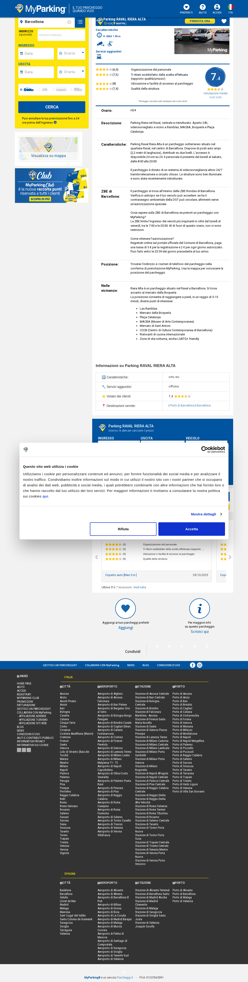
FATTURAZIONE (26, 705)
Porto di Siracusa (183, 766)
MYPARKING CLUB (28, 698)
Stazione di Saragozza (148, 912)
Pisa (62, 784)
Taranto (64, 831)
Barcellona (204, 405)
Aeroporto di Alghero (110, 693)
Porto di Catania (182, 712)
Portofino (65, 791)
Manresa (65, 912)
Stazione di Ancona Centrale (152, 693)
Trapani (64, 838)
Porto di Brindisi (182, 704)
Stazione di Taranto (146, 824)
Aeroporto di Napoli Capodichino (109, 768)
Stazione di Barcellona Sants (152, 894)
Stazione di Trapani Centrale (152, 842)
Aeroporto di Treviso (110, 824)
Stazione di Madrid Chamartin (146, 903)
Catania (64, 719)
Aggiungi (125, 628)
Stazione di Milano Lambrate (152, 748)
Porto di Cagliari (182, 708)
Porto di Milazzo (183, 730)
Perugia (64, 780)
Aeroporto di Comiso (110, 737)
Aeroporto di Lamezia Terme (114, 751)
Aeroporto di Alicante (110, 890)
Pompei (64, 788)
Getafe (64, 897)
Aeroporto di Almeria (110, 894)
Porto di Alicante (183, 890)
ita (230, 12)
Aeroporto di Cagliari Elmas (114, 726)
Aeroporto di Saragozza (112, 948)
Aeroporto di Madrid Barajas (115, 919)
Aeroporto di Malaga (110, 922)
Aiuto (203, 9)
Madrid (64, 904)
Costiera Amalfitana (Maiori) (76, 733)
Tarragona (66, 930)
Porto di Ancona (182, 693)
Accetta (191, 529)
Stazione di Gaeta (145, 726)
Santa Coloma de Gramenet (76, 919)
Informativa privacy (31, 741)
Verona (64, 849)
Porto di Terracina (183, 773)
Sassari (64, 817)
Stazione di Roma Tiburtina (151, 813)
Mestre (64, 762)
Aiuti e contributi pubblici (35, 738)
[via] (61, 35)
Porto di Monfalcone (185, 733)
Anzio (63, 697)
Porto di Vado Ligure (185, 784)
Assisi (63, 704)
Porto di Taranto (182, 770)
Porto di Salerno (182, 759)
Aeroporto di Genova (110, 748)
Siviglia (64, 926)
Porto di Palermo (183, 744)
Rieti (62, 799)
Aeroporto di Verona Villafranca (110, 833)
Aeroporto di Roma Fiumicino (109, 811)
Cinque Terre (67, 722)
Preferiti (186, 9)
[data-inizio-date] (38, 53)
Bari (62, 708)
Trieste (64, 842)
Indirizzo (26, 33)
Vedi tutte (139, 587)
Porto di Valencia (183, 901)
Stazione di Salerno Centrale (152, 820)
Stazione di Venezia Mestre (151, 849)
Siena (63, 824)
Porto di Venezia (182, 788)
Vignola (64, 853)
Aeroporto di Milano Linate (114, 755)
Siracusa (65, 827)
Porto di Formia (182, 719)
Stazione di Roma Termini (150, 809)
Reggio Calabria (69, 795)
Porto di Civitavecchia (186, 715)
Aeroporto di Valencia (111, 959)
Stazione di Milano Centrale (151, 744)
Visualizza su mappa (48, 156)
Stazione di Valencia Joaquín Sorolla (147, 924)
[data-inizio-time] (73, 53)
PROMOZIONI (25, 701)
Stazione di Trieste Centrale (151, 846)
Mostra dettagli (203, 514)
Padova (64, 773)
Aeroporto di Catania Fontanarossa (110, 731)
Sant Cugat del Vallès (73, 915)
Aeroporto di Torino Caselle (114, 820)
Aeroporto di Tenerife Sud (113, 955)
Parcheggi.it (125, 977)
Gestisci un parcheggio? (60, 665)
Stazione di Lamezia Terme (151, 737)
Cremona (65, 737)
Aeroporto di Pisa (108, 791)
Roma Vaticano (69, 806)
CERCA (52, 107)
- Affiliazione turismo (32, 719)
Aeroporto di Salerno (110, 817)
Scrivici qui (200, 632)
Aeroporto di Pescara (110, 788)
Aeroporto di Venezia (110, 827)
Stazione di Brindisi (146, 708)
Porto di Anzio (181, 697)
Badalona (65, 890)
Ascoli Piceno (68, 701)
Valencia (65, 933)
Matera (64, 759)
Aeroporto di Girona (109, 908)
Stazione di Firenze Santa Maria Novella (150, 721)
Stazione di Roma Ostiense (151, 806)
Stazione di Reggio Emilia (150, 795)
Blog (146, 665)
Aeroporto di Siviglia (110, 951)
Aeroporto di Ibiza (108, 912)
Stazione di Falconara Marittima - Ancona (148, 713)
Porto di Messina (183, 726)
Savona (64, 820)
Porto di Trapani (182, 777)
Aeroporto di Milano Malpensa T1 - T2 (110, 760)
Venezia (64, 846)
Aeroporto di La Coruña (112, 915)
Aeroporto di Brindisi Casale (114, 722)
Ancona (64, 693)
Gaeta (63, 744)
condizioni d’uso (168, 665)
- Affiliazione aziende (31, 716)
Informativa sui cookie (33, 745)
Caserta (64, 715)
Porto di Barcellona (182, 405)
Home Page (24, 683)
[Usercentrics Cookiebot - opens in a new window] (204, 449)
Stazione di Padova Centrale (152, 780)
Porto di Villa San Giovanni (188, 791)
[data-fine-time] (73, 72)
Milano (64, 766)
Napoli (64, 770)
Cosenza (65, 730)
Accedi (217, 12)
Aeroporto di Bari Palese (112, 704)
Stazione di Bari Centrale (150, 697)
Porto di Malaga (182, 897)
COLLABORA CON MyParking (102, 665)
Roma (63, 802)
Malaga (64, 908)
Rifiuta (123, 529)
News (131, 665)
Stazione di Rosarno (147, 817)
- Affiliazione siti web (32, 723)
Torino (64, 835)
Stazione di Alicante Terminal (152, 890)
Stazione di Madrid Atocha (151, 897)
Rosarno (65, 809)
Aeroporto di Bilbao (109, 904)
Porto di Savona (182, 762)
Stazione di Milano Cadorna (151, 741)
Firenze (64, 741)
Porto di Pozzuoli (183, 751)
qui (45, 496)
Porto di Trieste (182, 780)
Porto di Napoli (182, 737)
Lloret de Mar (68, 901)
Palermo (65, 777)
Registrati (24, 694)
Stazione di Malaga (146, 908)
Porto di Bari (180, 701)
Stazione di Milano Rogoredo (146, 768)
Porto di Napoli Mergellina (188, 741)
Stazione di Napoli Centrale (151, 777)
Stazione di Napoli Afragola (151, 773)
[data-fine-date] (38, 72)
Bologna (65, 712)
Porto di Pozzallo (183, 748)
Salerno (64, 813)
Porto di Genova (182, 722)
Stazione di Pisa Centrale (150, 784)
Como (63, 726)
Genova (64, 748)
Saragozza (66, 922)
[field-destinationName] (47, 22)
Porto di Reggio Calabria (187, 755)
